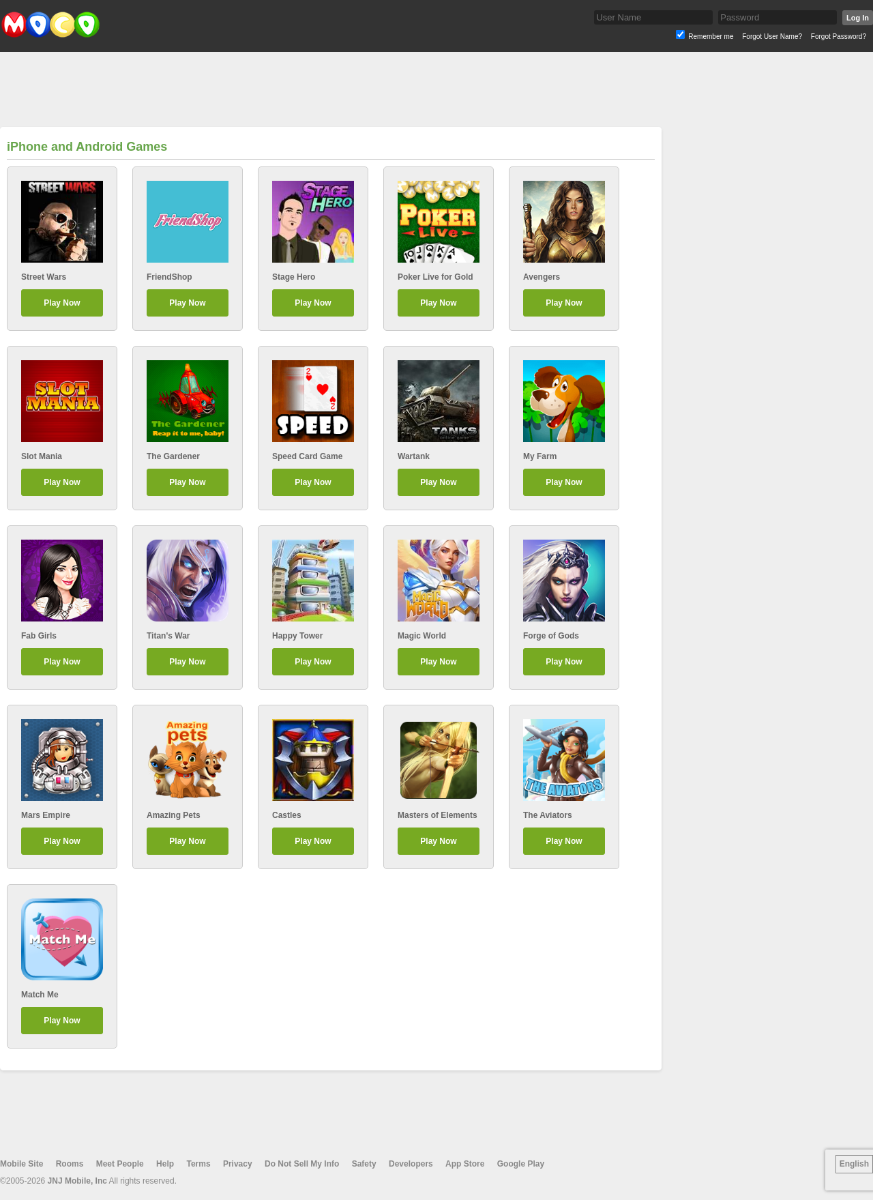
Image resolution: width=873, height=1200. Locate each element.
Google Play (520, 1164)
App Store (464, 1164)
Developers (411, 1164)
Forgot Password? (838, 36)
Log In (857, 18)
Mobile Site (21, 1164)
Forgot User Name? (772, 36)
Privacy (237, 1164)
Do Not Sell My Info (302, 1164)
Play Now (62, 303)
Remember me (710, 36)
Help (165, 1164)
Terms (198, 1164)
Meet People (120, 1164)
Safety (364, 1164)
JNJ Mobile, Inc (77, 1181)
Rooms (70, 1164)
